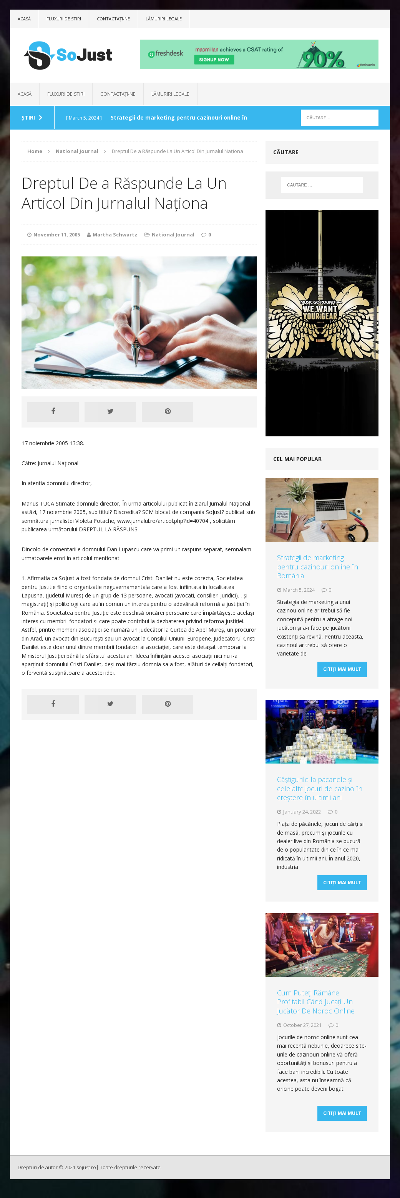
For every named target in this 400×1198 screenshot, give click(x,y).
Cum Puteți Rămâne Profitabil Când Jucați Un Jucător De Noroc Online (316, 1008)
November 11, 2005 (56, 234)
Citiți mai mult (342, 672)
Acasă (24, 19)
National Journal (173, 234)
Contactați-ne (113, 19)
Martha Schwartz (115, 234)
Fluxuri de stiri (63, 19)
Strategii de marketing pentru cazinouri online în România (317, 566)
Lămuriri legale (164, 19)
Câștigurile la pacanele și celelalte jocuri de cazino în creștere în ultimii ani (319, 791)
